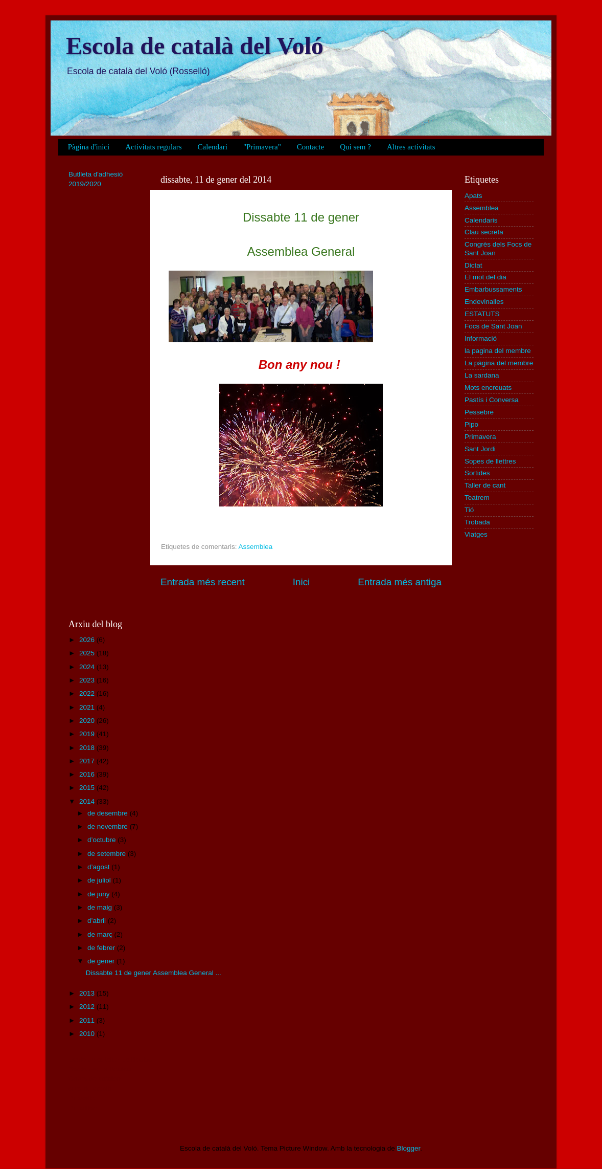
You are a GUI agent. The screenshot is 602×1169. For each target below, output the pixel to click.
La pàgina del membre (499, 363)
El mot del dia (485, 277)
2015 (88, 787)
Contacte (310, 147)
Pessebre (479, 412)
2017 (88, 761)
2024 (88, 667)
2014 (88, 801)
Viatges (476, 534)
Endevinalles (484, 301)
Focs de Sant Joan (493, 326)
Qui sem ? (355, 147)
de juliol (100, 880)
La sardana (482, 375)
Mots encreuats (488, 387)
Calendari (212, 147)
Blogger (408, 1148)
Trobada (477, 522)
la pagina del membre (498, 351)
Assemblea (256, 546)
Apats (473, 196)
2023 (88, 680)
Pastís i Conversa (492, 400)
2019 (88, 734)
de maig (100, 907)
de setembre (107, 853)
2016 (88, 774)
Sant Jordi (480, 449)
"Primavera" (262, 147)
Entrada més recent (202, 582)
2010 (88, 1034)
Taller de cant (485, 485)
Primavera (480, 436)
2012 (88, 1006)
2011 (88, 1020)
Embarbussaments (493, 289)
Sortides (477, 473)
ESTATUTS (482, 314)
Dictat (473, 265)
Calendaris (481, 220)
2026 (88, 640)
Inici (301, 582)
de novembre (108, 826)
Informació (481, 338)
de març (100, 934)
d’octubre (102, 840)
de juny (99, 894)
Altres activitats (411, 147)
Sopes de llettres (490, 461)
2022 (88, 693)
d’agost (99, 867)
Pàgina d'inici (88, 147)
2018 (88, 748)
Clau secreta (484, 232)
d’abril (97, 920)
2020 (88, 720)
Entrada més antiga (400, 582)
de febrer (102, 948)
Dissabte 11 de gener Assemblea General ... (153, 973)
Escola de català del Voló (194, 45)
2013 (88, 993)
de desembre (108, 813)
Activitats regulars (153, 147)
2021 (88, 707)
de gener (102, 961)
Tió (469, 510)
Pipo (471, 424)
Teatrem (477, 497)
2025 (88, 653)
